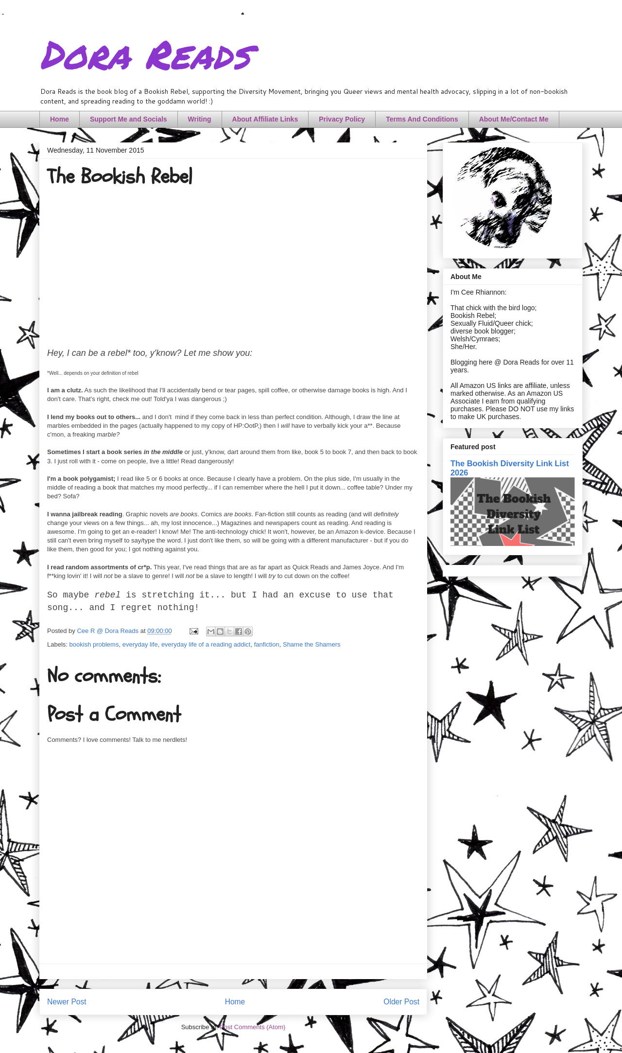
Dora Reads (144, 53)
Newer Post (66, 1002)
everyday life (140, 644)
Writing (199, 119)
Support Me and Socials (128, 119)
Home (59, 119)
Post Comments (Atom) (252, 1027)
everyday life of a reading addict (206, 644)
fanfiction (266, 644)
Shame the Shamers (312, 644)
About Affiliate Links (265, 119)
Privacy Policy (342, 119)
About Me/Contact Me (514, 119)
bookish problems (94, 644)
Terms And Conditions (422, 119)
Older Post (401, 1002)
